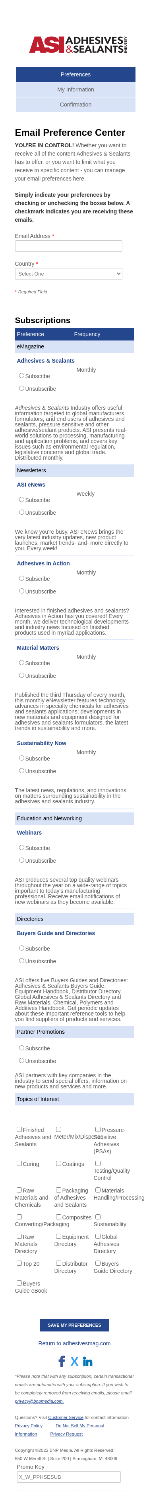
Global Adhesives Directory (107, 1244)
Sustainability (110, 1224)
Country (26, 264)
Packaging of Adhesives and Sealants (71, 1197)
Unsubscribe (40, 389)
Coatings (73, 1164)
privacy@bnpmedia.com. (39, 1401)
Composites (77, 1217)
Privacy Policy (29, 1425)
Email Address (34, 236)
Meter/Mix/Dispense (79, 1137)
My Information (75, 89)
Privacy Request (66, 1434)
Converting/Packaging (42, 1224)
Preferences (76, 74)
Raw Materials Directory (26, 1244)
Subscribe (37, 376)
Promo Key (31, 1467)
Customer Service (65, 1417)
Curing (31, 1164)
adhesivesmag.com (87, 1343)
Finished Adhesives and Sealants (33, 1137)
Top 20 (31, 1264)
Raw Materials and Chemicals (31, 1197)
